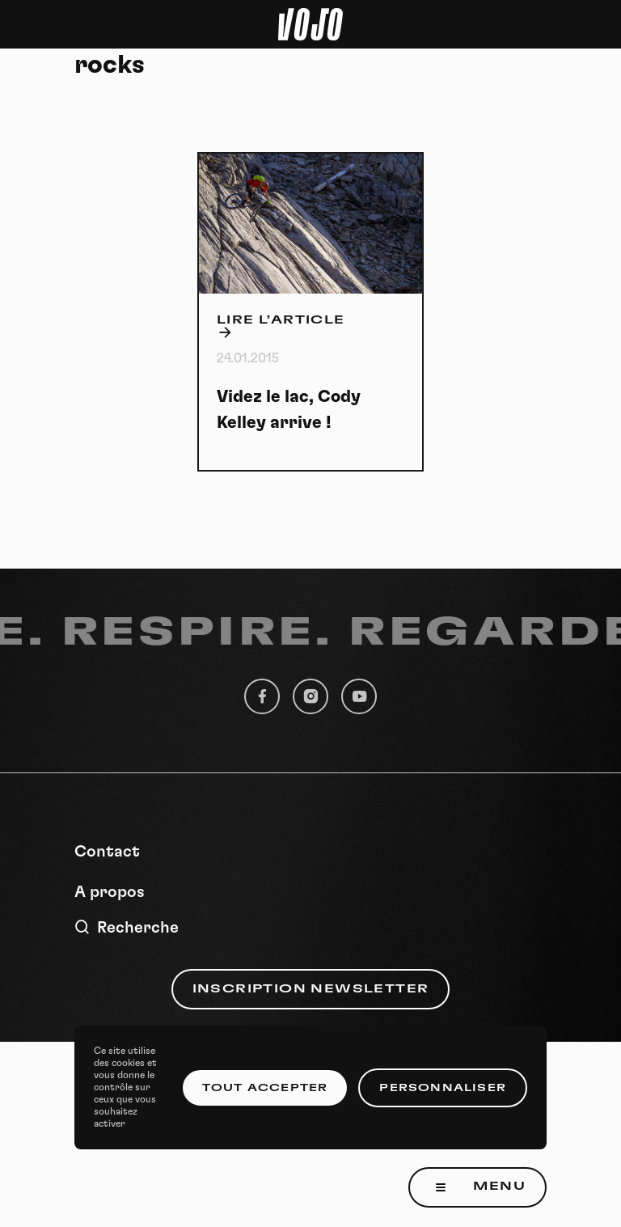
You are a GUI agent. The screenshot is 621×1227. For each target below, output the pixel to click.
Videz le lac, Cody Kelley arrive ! (289, 409)
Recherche (126, 927)
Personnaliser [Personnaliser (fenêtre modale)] (442, 1088)
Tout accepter (265, 1088)
